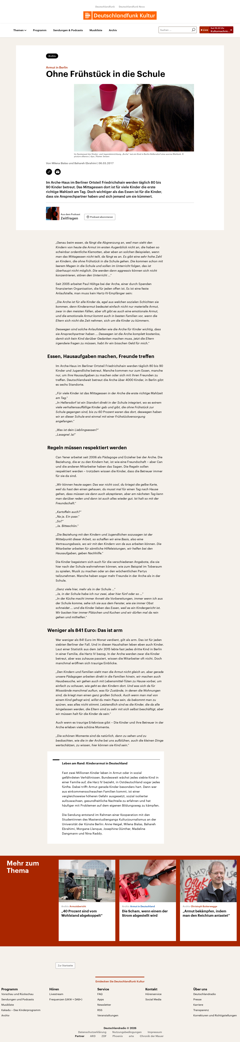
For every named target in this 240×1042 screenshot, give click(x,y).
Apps (100, 999)
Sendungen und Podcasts (17, 999)
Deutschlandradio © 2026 (120, 1028)
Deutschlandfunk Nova (132, 6)
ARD (93, 1036)
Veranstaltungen (107, 1015)
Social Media (153, 999)
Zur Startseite (65, 965)
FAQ (99, 994)
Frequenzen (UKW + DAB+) (65, 999)
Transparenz (201, 1010)
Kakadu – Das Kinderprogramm (20, 1010)
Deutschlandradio (204, 994)
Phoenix (117, 1036)
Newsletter (104, 1004)
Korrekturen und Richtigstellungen (215, 1015)
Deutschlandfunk (105, 6)
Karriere (198, 1004)
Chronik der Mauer (152, 1036)
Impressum (155, 1032)
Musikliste (96, 30)
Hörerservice (153, 994)
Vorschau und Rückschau (17, 994)
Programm (39, 30)
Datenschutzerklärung (92, 1032)
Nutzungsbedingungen (127, 1032)
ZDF (104, 1036)
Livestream (56, 994)
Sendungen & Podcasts (68, 30)
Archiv (113, 30)
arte (131, 1036)
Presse (197, 999)
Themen (18, 30)
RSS (99, 1010)
